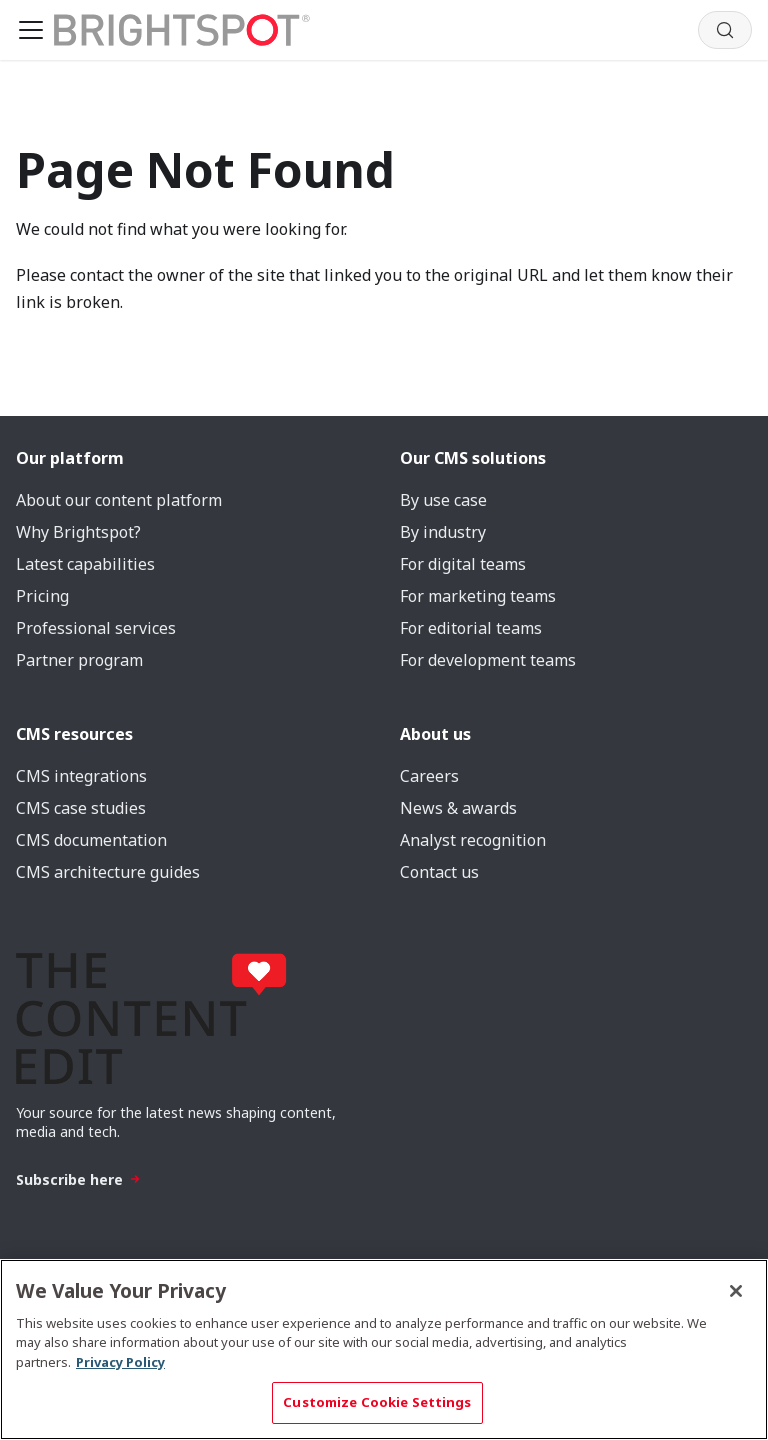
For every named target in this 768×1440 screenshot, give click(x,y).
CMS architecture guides (108, 872)
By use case (443, 500)
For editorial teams (471, 628)
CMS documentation (91, 840)
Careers (429, 776)
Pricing (42, 596)
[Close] (736, 1291)
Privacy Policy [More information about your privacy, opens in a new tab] (120, 1362)
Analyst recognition (473, 840)
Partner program (79, 660)
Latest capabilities (85, 564)
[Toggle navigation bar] (31, 30)
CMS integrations (81, 776)
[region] (384, 1349)
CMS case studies (81, 808)
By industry (443, 532)
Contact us (439, 872)
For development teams (488, 660)
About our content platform (119, 500)
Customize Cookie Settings (377, 1402)
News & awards (458, 808)
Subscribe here (78, 1179)
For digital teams (463, 564)
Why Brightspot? (78, 532)
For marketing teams (478, 596)
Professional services (96, 628)
